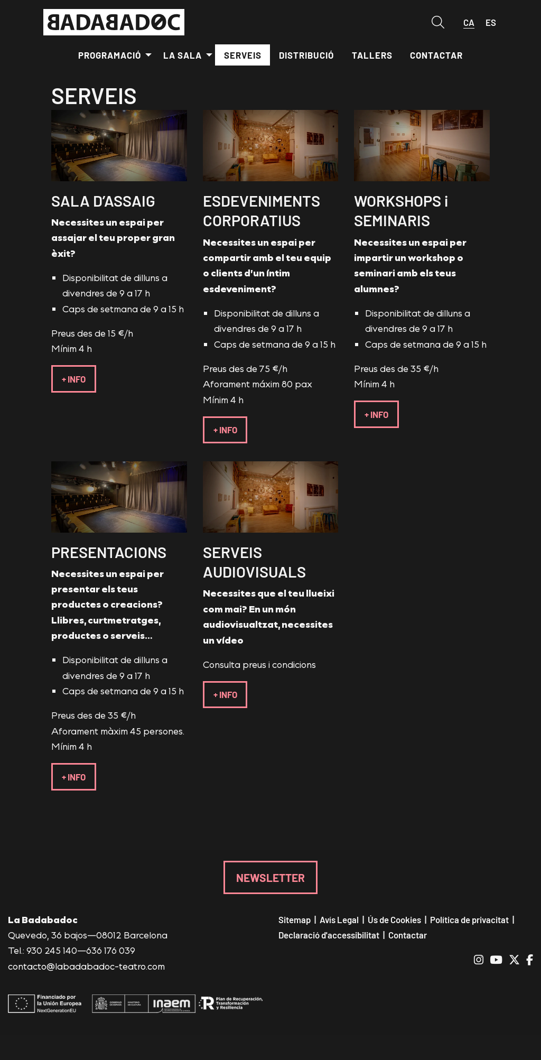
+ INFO (74, 379)
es (491, 22)
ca (468, 22)
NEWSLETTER (270, 877)
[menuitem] (111, 55)
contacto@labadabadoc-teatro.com (86, 966)
